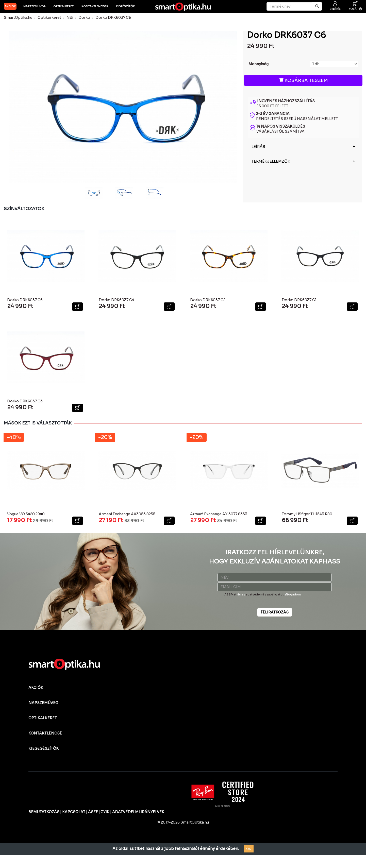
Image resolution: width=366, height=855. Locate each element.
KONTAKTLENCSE (45, 733)
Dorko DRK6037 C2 (207, 300)
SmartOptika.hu (18, 17)
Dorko (84, 17)
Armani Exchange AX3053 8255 (127, 514)
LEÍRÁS (258, 146)
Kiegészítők (125, 6)
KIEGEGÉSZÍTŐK (43, 748)
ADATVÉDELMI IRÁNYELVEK (138, 812)
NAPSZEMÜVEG (43, 702)
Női (69, 17)
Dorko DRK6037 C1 (299, 300)
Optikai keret (63, 6)
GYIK (105, 812)
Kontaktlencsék (94, 6)
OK (248, 849)
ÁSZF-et (230, 594)
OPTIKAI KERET (42, 718)
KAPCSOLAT (73, 812)
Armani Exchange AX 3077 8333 (218, 514)
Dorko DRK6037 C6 (113, 17)
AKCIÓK (10, 6)
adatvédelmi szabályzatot (265, 594)
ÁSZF (93, 812)
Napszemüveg (34, 6)
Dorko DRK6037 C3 (25, 401)
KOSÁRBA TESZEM (303, 80)
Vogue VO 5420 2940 (26, 514)
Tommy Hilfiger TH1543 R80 (307, 514)
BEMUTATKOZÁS (43, 812)
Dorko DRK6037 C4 (116, 300)
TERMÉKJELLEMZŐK (271, 161)
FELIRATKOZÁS (275, 612)
